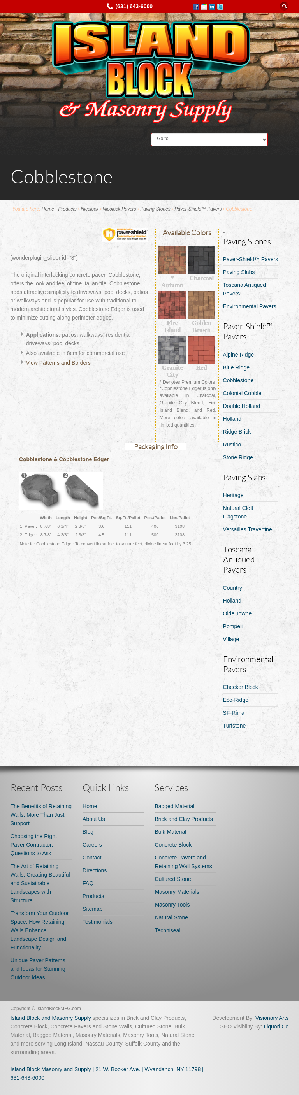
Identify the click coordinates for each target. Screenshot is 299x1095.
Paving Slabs (239, 272)
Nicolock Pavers (119, 209)
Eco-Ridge (235, 700)
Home (48, 209)
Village (231, 639)
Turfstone (234, 725)
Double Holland (241, 406)
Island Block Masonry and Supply (51, 1069)
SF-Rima (233, 713)
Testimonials (98, 922)
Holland (232, 419)
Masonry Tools (172, 905)
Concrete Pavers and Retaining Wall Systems (183, 861)
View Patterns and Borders (58, 363)
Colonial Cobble (242, 393)
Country (232, 588)
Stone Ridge (238, 457)
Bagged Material (174, 806)
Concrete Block (173, 845)
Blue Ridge (236, 367)
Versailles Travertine (247, 529)
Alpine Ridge (238, 355)
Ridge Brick (237, 432)
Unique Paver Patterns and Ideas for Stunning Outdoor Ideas (38, 969)
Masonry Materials (177, 892)
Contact (92, 857)
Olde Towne (237, 613)
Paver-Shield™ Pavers (198, 209)
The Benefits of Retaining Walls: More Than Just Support (41, 814)
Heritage (233, 495)
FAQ (88, 883)
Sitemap (92, 909)
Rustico (232, 444)
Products (67, 209)
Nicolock (89, 209)
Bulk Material (170, 832)
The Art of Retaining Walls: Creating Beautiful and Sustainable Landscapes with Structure (40, 883)
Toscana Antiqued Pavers (244, 289)
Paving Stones (155, 209)
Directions (95, 870)
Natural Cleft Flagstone (238, 512)
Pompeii (233, 626)
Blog (88, 832)
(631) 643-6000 (134, 6)
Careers (92, 845)
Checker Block (240, 687)
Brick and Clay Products (184, 819)
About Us (94, 819)
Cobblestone (238, 380)
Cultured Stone (173, 879)
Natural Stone (171, 917)
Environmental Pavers (249, 306)
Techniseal (167, 930)
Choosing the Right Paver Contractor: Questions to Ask (34, 844)
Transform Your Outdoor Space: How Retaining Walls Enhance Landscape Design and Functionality (40, 930)
